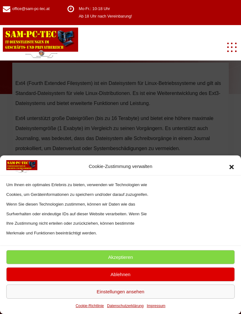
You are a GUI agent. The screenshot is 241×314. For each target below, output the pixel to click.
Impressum (156, 306)
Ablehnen (120, 274)
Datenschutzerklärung (125, 306)
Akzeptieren (120, 257)
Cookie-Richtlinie (90, 306)
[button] (231, 166)
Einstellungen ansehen (120, 291)
